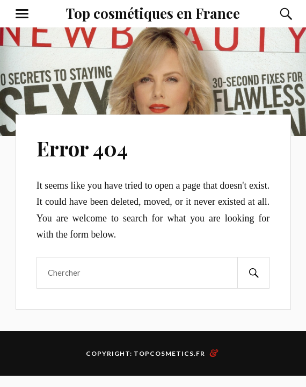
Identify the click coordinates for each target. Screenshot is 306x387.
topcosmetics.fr (169, 353)
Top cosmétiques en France (153, 13)
